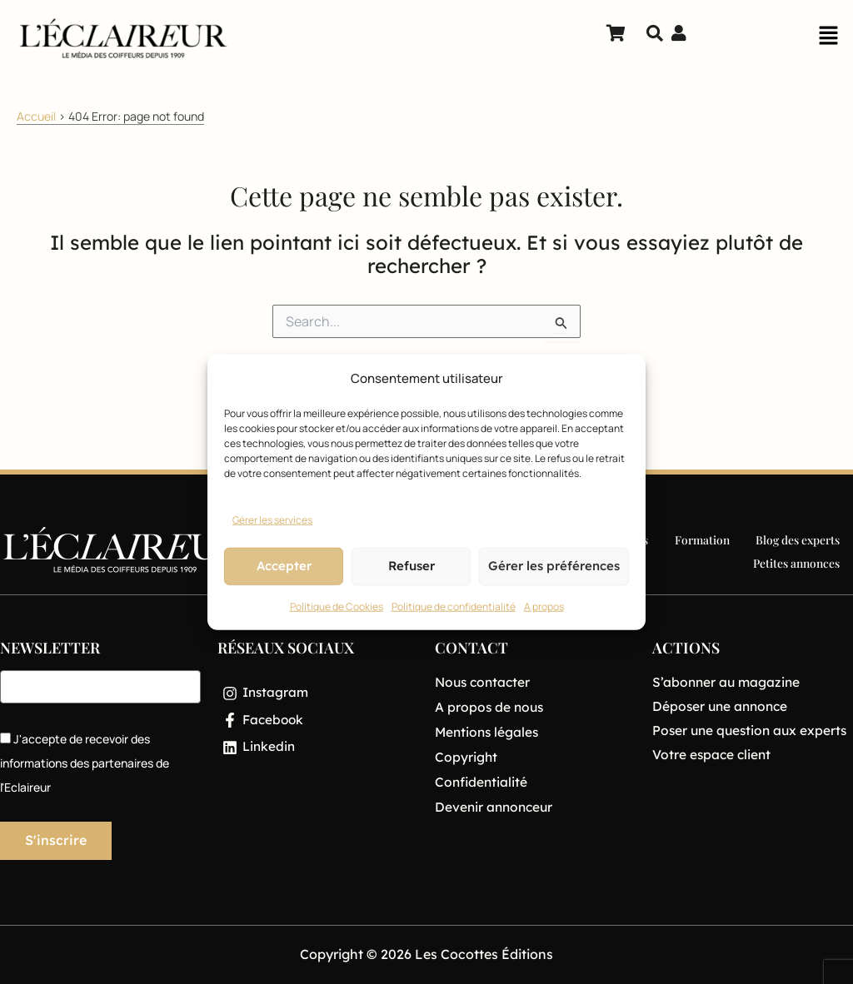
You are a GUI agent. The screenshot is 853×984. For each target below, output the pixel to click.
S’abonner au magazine (728, 681)
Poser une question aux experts (752, 730)
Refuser (411, 566)
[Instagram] (317, 693)
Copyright (466, 758)
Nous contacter (485, 682)
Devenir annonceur (496, 809)
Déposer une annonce (722, 706)
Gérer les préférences (554, 566)
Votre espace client (713, 753)
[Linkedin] (317, 750)
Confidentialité (482, 784)
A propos (544, 606)
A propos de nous (490, 707)
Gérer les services (272, 520)
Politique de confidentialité (454, 606)
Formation (703, 541)
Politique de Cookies (336, 606)
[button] (828, 40)
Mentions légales (488, 733)
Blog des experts (798, 541)
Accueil (36, 116)
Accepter (284, 566)
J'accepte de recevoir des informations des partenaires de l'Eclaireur (84, 763)
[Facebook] (317, 722)
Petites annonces (797, 561)
